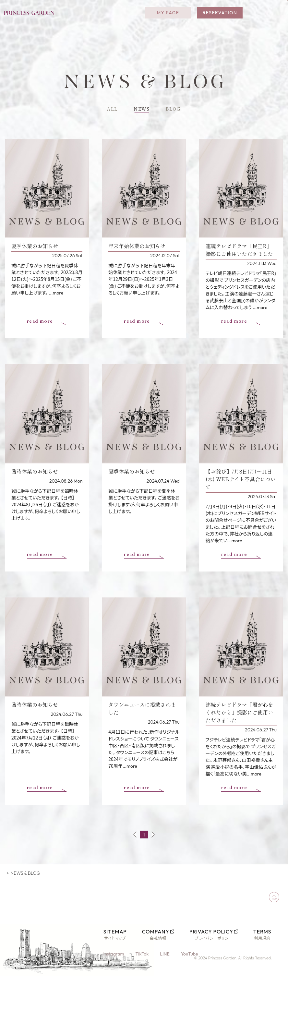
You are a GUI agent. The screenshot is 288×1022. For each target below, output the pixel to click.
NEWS (141, 110)
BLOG (176, 110)
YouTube (190, 956)
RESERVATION (220, 16)
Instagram (114, 956)
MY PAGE (168, 16)
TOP (9, 875)
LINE (165, 956)
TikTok (142, 956)
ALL (108, 110)
